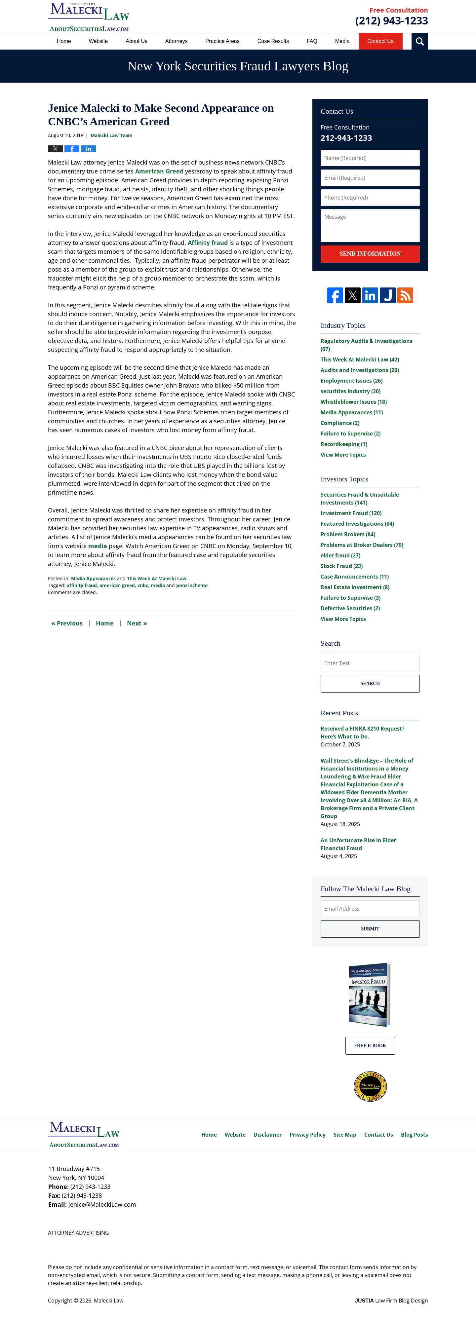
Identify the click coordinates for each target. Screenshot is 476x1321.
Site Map (345, 1134)
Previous (67, 623)
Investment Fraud (351, 513)
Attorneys (176, 41)
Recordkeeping (344, 444)
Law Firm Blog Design (391, 1300)
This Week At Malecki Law (156, 578)
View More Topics (343, 454)
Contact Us (381, 41)
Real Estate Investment (355, 587)
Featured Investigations (357, 523)
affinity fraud (82, 585)
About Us (136, 41)
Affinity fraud (208, 242)
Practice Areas (223, 41)
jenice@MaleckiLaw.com (102, 1204)
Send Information (370, 253)
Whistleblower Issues (354, 401)
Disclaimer (268, 1134)
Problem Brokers (348, 534)
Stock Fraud (342, 566)
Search (370, 683)
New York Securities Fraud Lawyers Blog (88, 16)
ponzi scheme (192, 585)
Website (98, 41)
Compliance (340, 423)
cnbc (143, 585)
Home (64, 41)
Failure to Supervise (350, 433)
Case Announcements (355, 576)
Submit (370, 928)
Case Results (273, 41)
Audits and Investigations (360, 370)
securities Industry (350, 391)
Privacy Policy (308, 1134)
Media (342, 41)
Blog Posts (414, 1134)
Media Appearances (93, 578)
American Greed (159, 171)
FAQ (312, 41)
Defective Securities (350, 608)
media (97, 546)
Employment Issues (351, 380)
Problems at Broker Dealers (362, 544)
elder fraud (340, 555)
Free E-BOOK (370, 1045)
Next (137, 623)
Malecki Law (108, 1300)
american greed (117, 585)
